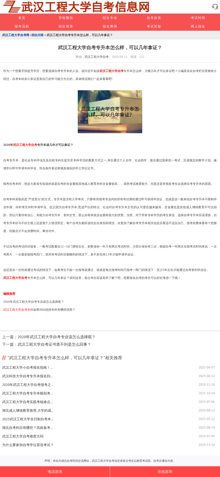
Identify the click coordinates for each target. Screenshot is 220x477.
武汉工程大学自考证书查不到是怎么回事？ (54, 344)
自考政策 (154, 18)
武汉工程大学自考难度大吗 (22, 436)
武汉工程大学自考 (97, 57)
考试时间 (198, 18)
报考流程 (22, 26)
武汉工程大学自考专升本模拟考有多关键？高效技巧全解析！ (28, 393)
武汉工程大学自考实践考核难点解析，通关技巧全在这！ (28, 402)
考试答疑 (154, 26)
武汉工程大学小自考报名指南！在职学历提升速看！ (28, 367)
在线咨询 (165, 471)
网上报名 (198, 26)
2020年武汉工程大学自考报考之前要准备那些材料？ (28, 384)
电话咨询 (55, 471)
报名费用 (110, 26)
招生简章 (66, 26)
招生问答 (38, 35)
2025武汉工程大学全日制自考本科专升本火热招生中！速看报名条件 (28, 419)
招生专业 (110, 18)
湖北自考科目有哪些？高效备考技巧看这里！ (28, 427)
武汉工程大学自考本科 (18, 310)
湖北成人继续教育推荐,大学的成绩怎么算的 (28, 410)
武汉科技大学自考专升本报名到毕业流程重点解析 (28, 376)
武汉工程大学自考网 (15, 35)
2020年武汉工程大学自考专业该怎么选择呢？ (33, 302)
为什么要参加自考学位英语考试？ (28, 445)
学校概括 (66, 18)
